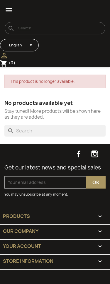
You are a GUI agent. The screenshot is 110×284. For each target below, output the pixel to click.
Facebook (78, 154)
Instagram (94, 154)
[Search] (55, 28)
